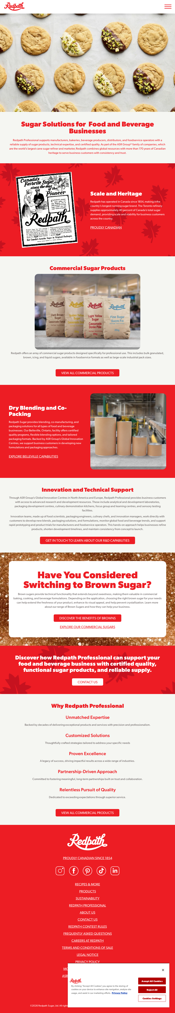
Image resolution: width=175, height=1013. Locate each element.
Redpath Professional (87, 905)
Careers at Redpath (87, 940)
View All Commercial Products (87, 373)
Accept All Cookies (152, 981)
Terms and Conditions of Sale (87, 947)
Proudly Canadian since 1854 (87, 858)
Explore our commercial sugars (87, 627)
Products (87, 891)
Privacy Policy (87, 961)
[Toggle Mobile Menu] (168, 6)
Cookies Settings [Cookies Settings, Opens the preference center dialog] (152, 998)
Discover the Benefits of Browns (87, 618)
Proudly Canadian (106, 227)
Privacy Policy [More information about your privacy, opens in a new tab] (119, 992)
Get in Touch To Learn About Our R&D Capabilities (87, 540)
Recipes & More (87, 884)
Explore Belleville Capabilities (33, 456)
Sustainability (87, 898)
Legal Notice (87, 954)
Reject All (152, 989)
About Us (87, 912)
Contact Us (88, 682)
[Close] (163, 970)
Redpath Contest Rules (87, 926)
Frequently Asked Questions (87, 933)
